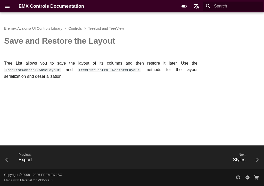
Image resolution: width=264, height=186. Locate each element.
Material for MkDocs (35, 180)
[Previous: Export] (20, 159)
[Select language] (196, 6)
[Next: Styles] (244, 159)
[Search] (233, 6)
